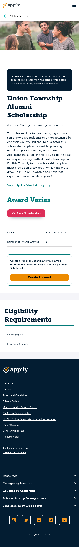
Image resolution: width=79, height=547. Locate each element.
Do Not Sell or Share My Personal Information (29, 419)
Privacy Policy (11, 401)
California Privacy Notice (17, 413)
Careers (7, 389)
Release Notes (11, 436)
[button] (14, 213)
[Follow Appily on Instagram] (13, 520)
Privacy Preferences (14, 452)
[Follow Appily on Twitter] (26, 520)
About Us (8, 383)
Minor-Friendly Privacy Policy (20, 407)
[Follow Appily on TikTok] (51, 520)
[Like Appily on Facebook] (38, 520)
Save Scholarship (26, 213)
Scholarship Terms (13, 430)
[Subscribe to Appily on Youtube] (64, 520)
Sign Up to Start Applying (28, 185)
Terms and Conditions (15, 395)
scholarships (52, 79)
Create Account (39, 277)
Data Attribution (12, 424)
